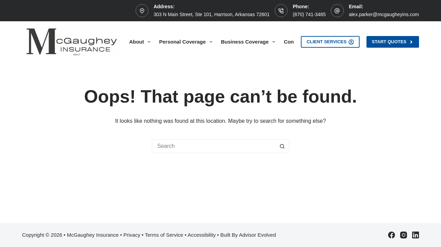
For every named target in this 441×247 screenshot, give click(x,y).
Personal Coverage (187, 42)
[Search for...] (213, 146)
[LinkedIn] (415, 235)
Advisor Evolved (257, 235)
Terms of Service (164, 235)
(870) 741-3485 (309, 14)
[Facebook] (391, 235)
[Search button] (282, 146)
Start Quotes (393, 42)
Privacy (131, 235)
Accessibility (202, 235)
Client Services (330, 42)
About (141, 42)
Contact (293, 42)
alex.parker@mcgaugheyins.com (384, 14)
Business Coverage (249, 42)
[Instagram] (403, 235)
